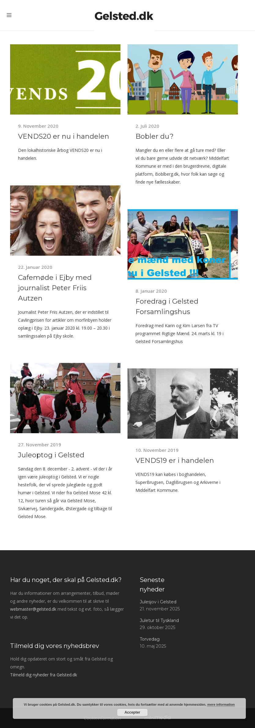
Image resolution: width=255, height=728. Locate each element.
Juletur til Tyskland (159, 620)
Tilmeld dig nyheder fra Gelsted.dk (43, 675)
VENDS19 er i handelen (174, 460)
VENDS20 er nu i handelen (63, 136)
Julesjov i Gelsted (158, 602)
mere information (221, 704)
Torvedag (150, 639)
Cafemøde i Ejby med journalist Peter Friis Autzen (55, 287)
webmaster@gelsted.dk (33, 609)
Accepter (132, 712)
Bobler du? (154, 136)
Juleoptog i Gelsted (51, 455)
